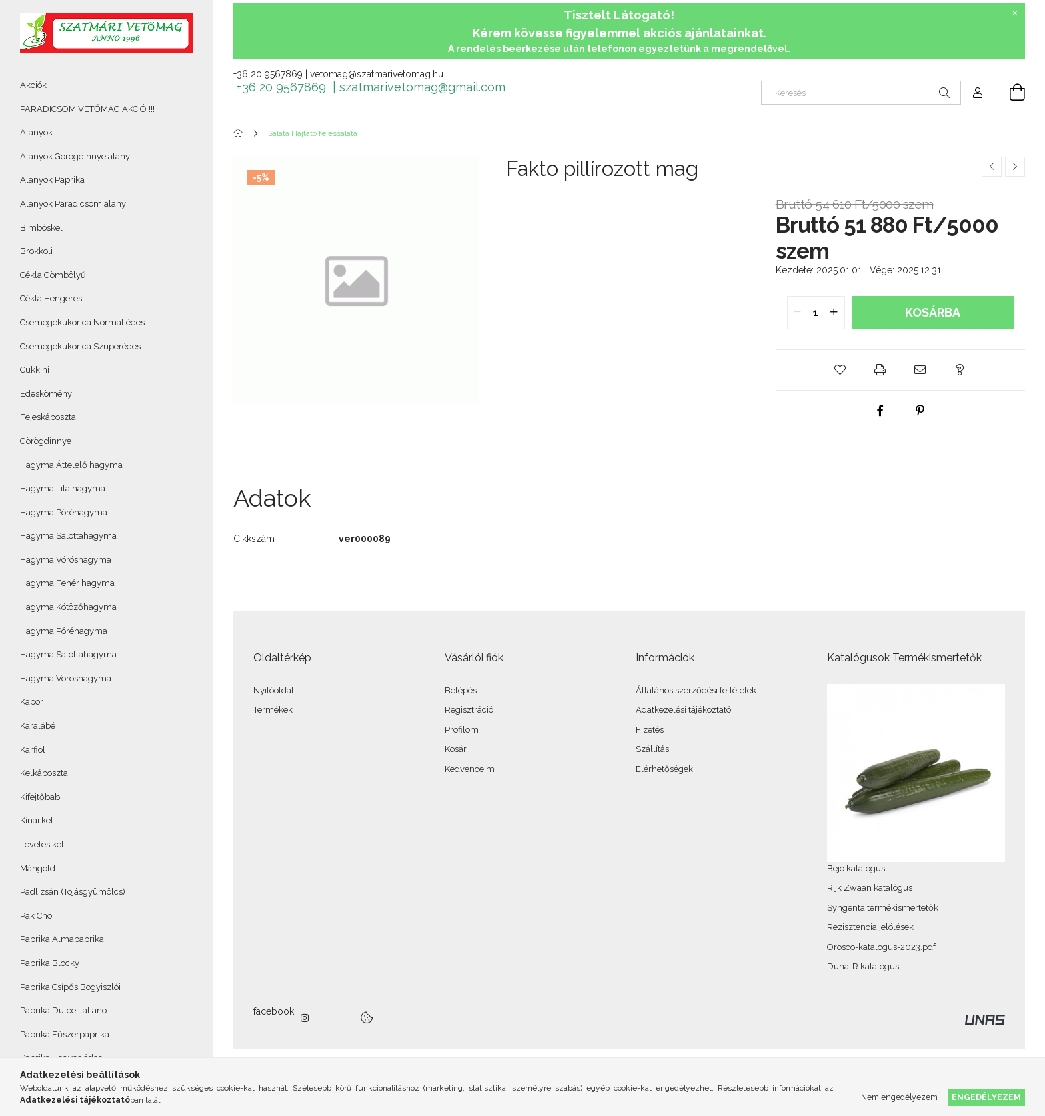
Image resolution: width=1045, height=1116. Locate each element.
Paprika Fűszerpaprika (64, 1034)
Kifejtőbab (40, 797)
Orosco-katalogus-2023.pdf (881, 947)
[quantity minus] (798, 313)
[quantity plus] (834, 313)
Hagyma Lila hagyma (62, 488)
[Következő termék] (1015, 167)
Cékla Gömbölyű (53, 275)
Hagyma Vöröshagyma (65, 560)
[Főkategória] (240, 133)
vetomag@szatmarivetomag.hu (376, 74)
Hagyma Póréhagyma (63, 512)
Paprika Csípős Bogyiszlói (70, 987)
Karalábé (37, 726)
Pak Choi (37, 916)
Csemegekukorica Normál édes (82, 322)
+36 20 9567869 (268, 74)
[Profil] (977, 93)
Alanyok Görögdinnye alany (75, 156)
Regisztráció (469, 710)
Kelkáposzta (44, 773)
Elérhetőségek (664, 769)
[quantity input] (816, 313)
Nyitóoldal (273, 690)
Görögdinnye (45, 441)
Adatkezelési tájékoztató (683, 710)
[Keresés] (861, 93)
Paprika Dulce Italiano (63, 1010)
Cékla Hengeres (51, 298)
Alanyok (36, 132)
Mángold (37, 868)
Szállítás (652, 749)
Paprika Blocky (49, 963)
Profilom (462, 730)
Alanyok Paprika (52, 180)
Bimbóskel (41, 228)
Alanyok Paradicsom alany (73, 204)
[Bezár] (1015, 13)
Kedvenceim (470, 769)
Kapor (31, 702)
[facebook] (880, 411)
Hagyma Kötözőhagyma (68, 607)
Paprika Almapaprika (62, 939)
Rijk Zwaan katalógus (869, 888)
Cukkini (34, 370)
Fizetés (650, 730)
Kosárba (932, 312)
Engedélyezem (986, 1097)
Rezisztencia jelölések (870, 927)
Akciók (33, 85)
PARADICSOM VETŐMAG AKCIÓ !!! (87, 109)
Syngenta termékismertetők (882, 908)
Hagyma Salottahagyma (68, 536)
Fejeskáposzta (48, 417)
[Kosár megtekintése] (1009, 93)
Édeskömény (46, 394)
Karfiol (32, 750)
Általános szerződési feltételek (696, 690)
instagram (305, 1018)
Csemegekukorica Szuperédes (80, 346)
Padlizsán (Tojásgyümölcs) (72, 892)
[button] (840, 370)
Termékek (273, 710)
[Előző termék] (992, 167)
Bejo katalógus (856, 868)
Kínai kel (36, 820)
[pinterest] (920, 411)
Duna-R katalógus (863, 966)
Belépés (461, 690)
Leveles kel (42, 844)
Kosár (456, 749)
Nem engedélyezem (899, 1097)
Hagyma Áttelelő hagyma (71, 465)
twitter (334, 1018)
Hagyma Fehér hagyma (67, 583)
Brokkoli (36, 251)
